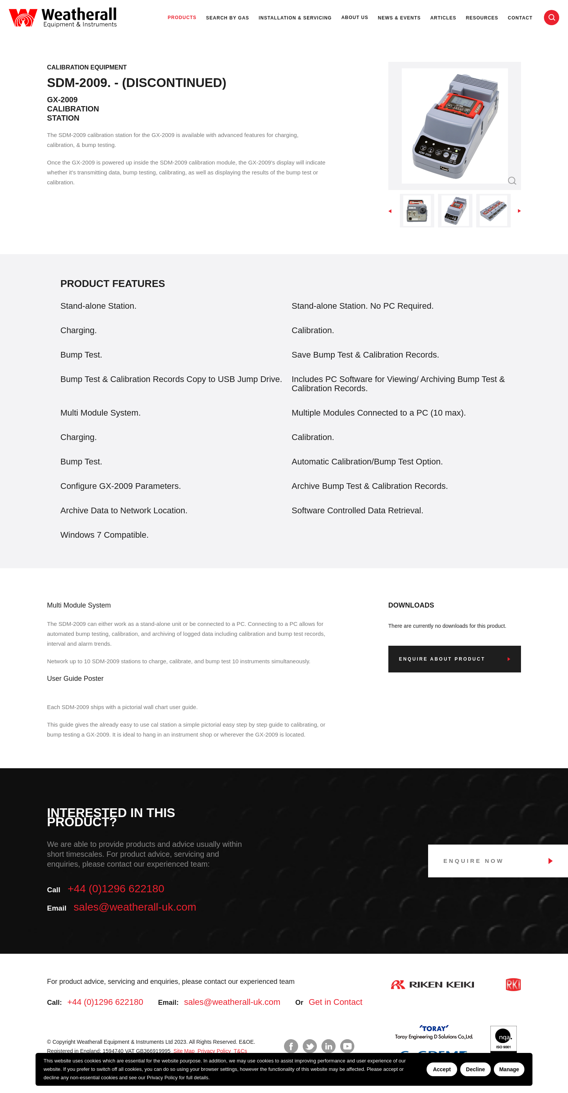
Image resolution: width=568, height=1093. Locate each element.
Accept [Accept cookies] (442, 1069)
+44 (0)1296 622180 (116, 889)
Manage (509, 1069)
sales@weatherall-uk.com (135, 907)
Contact (520, 18)
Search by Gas (227, 18)
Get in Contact (335, 1002)
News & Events (399, 18)
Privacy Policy (162, 1077)
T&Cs (239, 1051)
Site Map (183, 1051)
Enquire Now (473, 861)
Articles (443, 18)
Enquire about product (442, 659)
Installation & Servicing (295, 18)
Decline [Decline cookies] (475, 1069)
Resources (482, 18)
